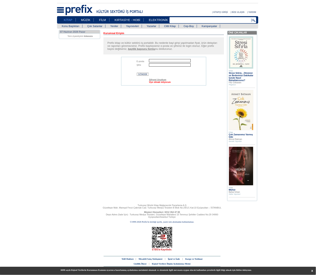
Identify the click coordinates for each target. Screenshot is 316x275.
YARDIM (252, 12)
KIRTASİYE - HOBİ (127, 20)
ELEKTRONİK (158, 20)
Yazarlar (151, 26)
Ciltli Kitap (170, 26)
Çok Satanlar (94, 26)
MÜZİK (85, 20)
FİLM (102, 20)
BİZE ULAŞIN (238, 12)
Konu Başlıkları (70, 26)
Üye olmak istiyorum (160, 82)
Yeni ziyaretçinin (80, 36)
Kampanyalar (209, 26)
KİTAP (68, 20)
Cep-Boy (189, 26)
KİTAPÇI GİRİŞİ (220, 12)
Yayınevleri (132, 26)
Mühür (232, 190)
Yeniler (114, 26)
